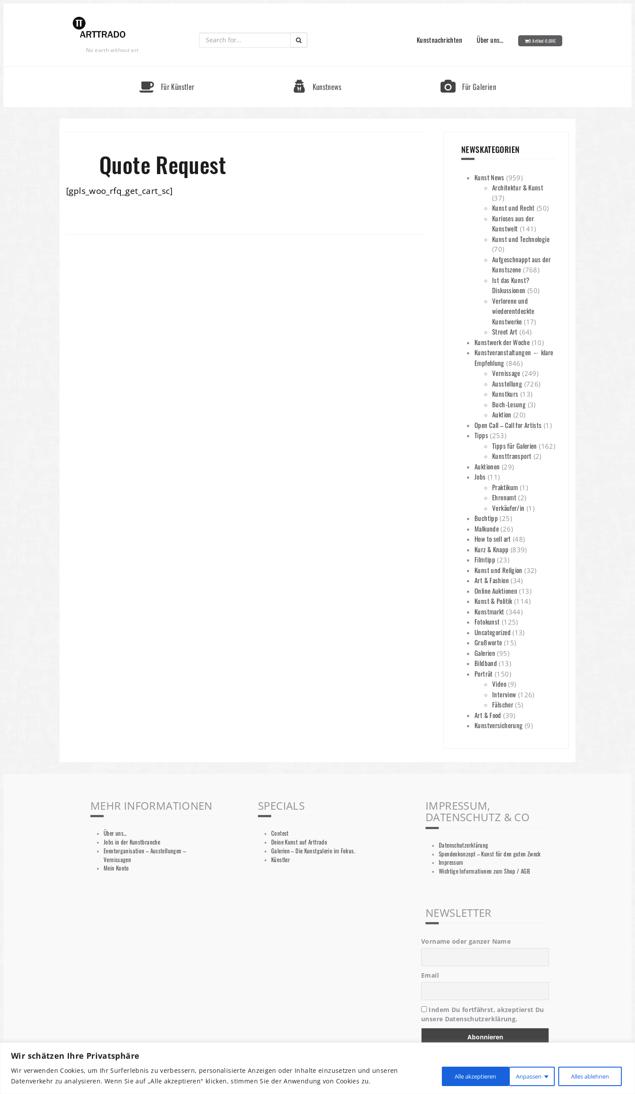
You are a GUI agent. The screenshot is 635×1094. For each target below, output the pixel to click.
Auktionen (487, 466)
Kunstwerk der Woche (502, 342)
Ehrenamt (504, 497)
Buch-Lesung (509, 404)
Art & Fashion (491, 580)
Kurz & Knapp (491, 549)
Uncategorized (492, 632)
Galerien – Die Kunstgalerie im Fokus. (313, 851)
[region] (317, 1068)
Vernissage (506, 373)
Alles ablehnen (512, 1076)
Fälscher (502, 704)
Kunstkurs (505, 393)
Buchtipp (486, 518)
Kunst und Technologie (520, 239)
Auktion (502, 414)
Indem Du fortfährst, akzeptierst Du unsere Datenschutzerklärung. (482, 1014)
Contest (280, 833)
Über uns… (490, 40)
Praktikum (505, 487)
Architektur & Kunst (517, 187)
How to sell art (492, 538)
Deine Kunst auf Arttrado (299, 842)
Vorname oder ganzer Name (466, 941)
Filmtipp (484, 559)
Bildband (485, 663)
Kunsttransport (511, 456)
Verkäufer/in (508, 508)
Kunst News (489, 177)
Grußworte (488, 642)
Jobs (480, 476)
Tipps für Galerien (514, 445)
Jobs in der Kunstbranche (132, 842)
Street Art (505, 331)
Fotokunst (487, 621)
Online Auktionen (495, 590)
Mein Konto (116, 868)
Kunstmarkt (489, 611)
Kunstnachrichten (439, 40)
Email (430, 975)
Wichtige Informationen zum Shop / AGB (484, 871)
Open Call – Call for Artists (508, 425)
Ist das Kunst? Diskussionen (510, 285)
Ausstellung (507, 383)
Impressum (451, 862)
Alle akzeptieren (587, 1076)
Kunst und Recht (513, 207)
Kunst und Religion (498, 570)
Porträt (483, 673)
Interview (504, 694)
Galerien (484, 653)
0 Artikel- (542, 40)
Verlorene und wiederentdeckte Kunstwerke (513, 311)
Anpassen (446, 1076)
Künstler (280, 860)
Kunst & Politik (493, 601)
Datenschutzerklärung (464, 845)
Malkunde (486, 528)
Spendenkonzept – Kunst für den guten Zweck (490, 854)
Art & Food (487, 715)
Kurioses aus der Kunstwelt (513, 223)
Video (499, 683)
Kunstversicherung (498, 725)
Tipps (481, 435)
